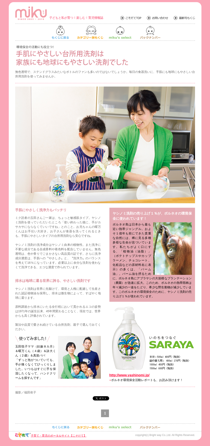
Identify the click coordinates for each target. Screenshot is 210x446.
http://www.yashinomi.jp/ (129, 375)
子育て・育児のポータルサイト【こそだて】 (58, 435)
